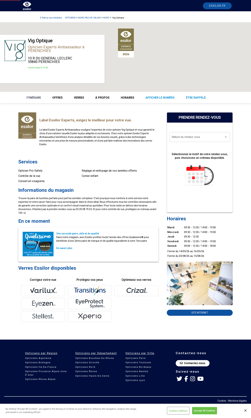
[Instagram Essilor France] (192, 379)
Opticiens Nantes (137, 371)
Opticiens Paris (136, 358)
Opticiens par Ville (140, 353)
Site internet (199, 312)
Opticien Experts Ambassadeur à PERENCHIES (56, 49)
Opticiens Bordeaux (138, 367)
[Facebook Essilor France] (186, 379)
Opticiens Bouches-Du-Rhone (94, 358)
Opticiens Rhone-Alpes (40, 379)
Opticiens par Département (96, 353)
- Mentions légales (237, 400)
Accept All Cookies (204, 410)
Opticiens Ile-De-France (40, 367)
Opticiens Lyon (135, 380)
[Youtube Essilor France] (200, 379)
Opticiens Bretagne (38, 362)
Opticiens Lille (135, 376)
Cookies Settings (178, 410)
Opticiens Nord (85, 367)
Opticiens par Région (41, 353)
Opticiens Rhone (86, 371)
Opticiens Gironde (87, 362)
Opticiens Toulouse (138, 362)
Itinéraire (33, 97)
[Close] (245, 410)
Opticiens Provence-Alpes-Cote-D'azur (46, 373)
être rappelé (196, 97)
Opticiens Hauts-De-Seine (92, 376)
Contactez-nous (192, 363)
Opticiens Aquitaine (38, 358)
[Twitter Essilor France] (179, 379)
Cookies (222, 400)
